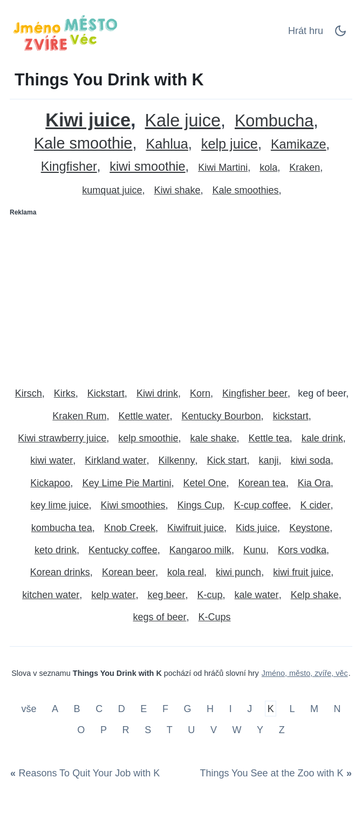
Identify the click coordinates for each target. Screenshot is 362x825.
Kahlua (167, 144)
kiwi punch (238, 572)
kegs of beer (159, 617)
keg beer (166, 594)
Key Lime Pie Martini (126, 483)
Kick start (227, 460)
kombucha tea (61, 527)
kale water (257, 594)
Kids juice (256, 527)
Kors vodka (302, 550)
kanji (269, 460)
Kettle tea (269, 438)
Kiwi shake (177, 190)
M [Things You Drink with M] (314, 708)
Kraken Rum (79, 416)
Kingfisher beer (255, 393)
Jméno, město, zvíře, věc (305, 673)
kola (268, 167)
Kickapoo (50, 483)
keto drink (56, 550)
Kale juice (182, 121)
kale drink (322, 438)
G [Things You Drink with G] (187, 708)
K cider (315, 505)
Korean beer (128, 572)
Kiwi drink (157, 393)
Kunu (254, 550)
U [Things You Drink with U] (191, 730)
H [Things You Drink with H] (210, 708)
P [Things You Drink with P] (103, 730)
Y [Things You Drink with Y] (260, 730)
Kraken (304, 167)
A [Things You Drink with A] (55, 708)
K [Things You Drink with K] (271, 708)
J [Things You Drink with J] (249, 708)
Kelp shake (315, 594)
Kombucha (274, 121)
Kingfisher (69, 166)
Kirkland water (115, 460)
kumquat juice (112, 190)
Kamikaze (298, 144)
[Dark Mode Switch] (340, 34)
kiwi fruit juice (302, 572)
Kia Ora (314, 483)
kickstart (291, 416)
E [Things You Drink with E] (143, 708)
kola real (185, 572)
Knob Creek (129, 527)
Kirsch (28, 393)
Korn (200, 393)
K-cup (210, 594)
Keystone (309, 527)
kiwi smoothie (147, 166)
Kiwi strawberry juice (62, 438)
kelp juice (229, 144)
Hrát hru (305, 30)
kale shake (213, 438)
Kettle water (143, 416)
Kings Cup (199, 505)
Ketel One (204, 483)
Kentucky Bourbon (221, 416)
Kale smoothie (83, 143)
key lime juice (59, 505)
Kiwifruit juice (195, 527)
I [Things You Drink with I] (230, 708)
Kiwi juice (88, 120)
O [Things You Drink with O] (81, 730)
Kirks (65, 393)
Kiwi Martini (223, 167)
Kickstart (106, 393)
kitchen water (50, 594)
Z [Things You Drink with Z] (282, 730)
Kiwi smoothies (133, 505)
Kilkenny (176, 460)
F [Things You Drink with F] (165, 708)
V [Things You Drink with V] (213, 730)
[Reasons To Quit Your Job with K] (87, 774)
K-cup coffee (261, 505)
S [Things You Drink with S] (148, 730)
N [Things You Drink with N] (337, 708)
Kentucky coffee (123, 550)
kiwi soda (311, 460)
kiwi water (51, 460)
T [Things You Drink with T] (170, 730)
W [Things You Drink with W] (236, 730)
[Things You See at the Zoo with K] (273, 774)
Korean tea (262, 483)
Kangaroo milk (200, 550)
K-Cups (215, 617)
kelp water (113, 594)
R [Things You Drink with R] (125, 730)
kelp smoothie (148, 438)
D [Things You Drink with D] (121, 708)
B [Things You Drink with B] (77, 708)
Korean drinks (60, 572)
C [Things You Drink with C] (99, 708)
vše (30, 708)
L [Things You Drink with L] (292, 708)
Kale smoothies (246, 190)
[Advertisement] (181, 297)
